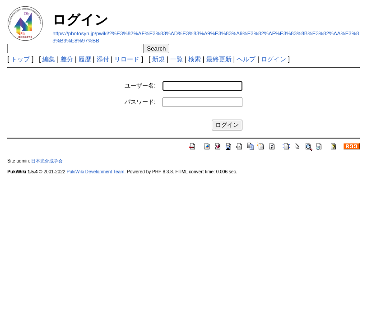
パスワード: (140, 101)
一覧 (176, 59)
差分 (66, 59)
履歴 (85, 59)
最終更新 (219, 59)
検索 (194, 59)
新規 (158, 59)
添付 (103, 59)
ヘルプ (246, 59)
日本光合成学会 (47, 160)
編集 (48, 59)
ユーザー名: (140, 85)
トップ (20, 59)
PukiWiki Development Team (95, 171)
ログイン (273, 59)
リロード (126, 59)
